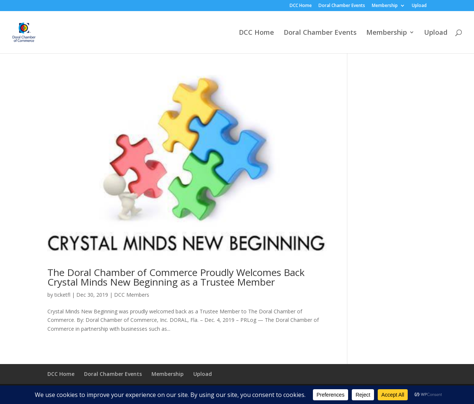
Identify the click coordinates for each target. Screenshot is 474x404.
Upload (419, 6)
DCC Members (131, 294)
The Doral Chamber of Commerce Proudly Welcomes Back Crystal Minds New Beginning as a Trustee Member (176, 277)
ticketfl (62, 294)
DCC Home (301, 6)
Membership (385, 6)
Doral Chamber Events (341, 6)
